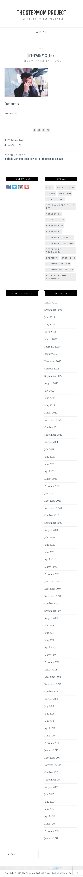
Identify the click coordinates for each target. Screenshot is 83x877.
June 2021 (49, 456)
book (49, 187)
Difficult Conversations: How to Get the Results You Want (41, 156)
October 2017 (51, 772)
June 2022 (49, 398)
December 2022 (52, 361)
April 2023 (50, 332)
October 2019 (51, 603)
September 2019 (53, 611)
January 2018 (51, 750)
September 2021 (53, 434)
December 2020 (53, 500)
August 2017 (51, 787)
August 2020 (51, 530)
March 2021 (50, 478)
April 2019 (49, 647)
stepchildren (55, 219)
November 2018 (52, 684)
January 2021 (51, 493)
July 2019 (49, 625)
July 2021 (49, 449)
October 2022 (51, 368)
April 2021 (49, 471)
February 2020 (52, 574)
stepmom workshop (59, 269)
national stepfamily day (60, 206)
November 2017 (52, 765)
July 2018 (49, 706)
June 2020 (49, 544)
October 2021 (51, 427)
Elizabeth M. (14, 144)
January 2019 (51, 669)
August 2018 (51, 699)
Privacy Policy (51, 873)
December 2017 (52, 757)
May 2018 (49, 721)
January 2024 (51, 302)
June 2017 (49, 801)
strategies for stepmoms (56, 277)
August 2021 (51, 442)
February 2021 (51, 486)
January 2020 (51, 581)
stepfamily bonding (59, 237)
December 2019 (52, 588)
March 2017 (50, 823)
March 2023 (50, 339)
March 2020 (50, 567)
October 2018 (51, 691)
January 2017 (51, 838)
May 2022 (49, 405)
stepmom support (58, 263)
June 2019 (49, 633)
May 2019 (49, 640)
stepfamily (53, 231)
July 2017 (49, 794)
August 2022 (51, 383)
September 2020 (53, 522)
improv (51, 193)
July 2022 (49, 390)
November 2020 (53, 508)
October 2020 (51, 515)
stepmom (52, 258)
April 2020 (50, 559)
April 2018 (49, 728)
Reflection (53, 214)
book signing (65, 187)
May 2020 (49, 552)
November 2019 (52, 596)
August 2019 (51, 618)
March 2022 (50, 412)
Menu (43, 32)
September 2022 (53, 376)
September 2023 (53, 310)
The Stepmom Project (41, 12)
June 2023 (49, 317)
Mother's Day (55, 199)
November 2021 (52, 420)
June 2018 (49, 713)
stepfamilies (55, 225)
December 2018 (52, 677)
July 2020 (49, 537)
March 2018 (50, 735)
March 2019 (50, 655)
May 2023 (49, 324)
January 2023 (51, 354)
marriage (65, 193)
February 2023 (52, 346)
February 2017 (51, 831)
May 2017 (49, 809)
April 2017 (49, 816)
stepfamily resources (53, 250)
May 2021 (49, 464)
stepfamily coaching (60, 243)
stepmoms (68, 258)
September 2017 (52, 779)
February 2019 (51, 662)
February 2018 (51, 743)
